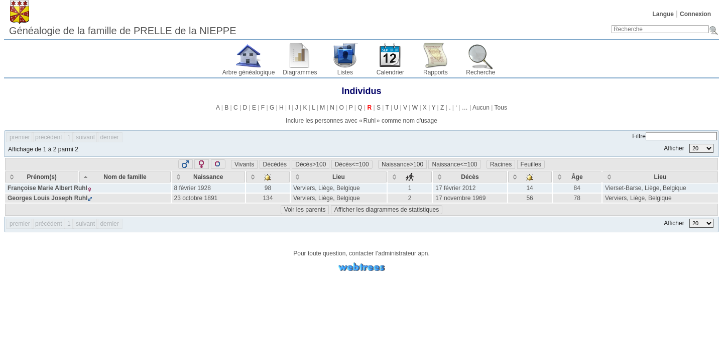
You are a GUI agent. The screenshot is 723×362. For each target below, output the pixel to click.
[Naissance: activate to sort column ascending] (208, 177)
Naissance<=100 (454, 164)
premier (20, 137)
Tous (501, 107)
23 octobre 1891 (196, 198)
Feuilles (531, 164)
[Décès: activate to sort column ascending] (470, 177)
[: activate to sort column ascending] (268, 177)
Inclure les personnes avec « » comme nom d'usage (361, 120)
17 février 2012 (455, 188)
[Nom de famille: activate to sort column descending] (124, 177)
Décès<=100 (352, 164)
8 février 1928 (192, 188)
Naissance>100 (402, 164)
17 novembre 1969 (460, 198)
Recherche (480, 72)
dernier (109, 137)
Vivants (244, 164)
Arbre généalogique (248, 72)
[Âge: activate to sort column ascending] (577, 177)
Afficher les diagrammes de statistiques (386, 209)
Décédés (275, 164)
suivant (85, 137)
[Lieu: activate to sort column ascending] (339, 177)
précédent (48, 137)
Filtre (674, 136)
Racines (501, 164)
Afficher (688, 148)
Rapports (435, 72)
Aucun (481, 107)
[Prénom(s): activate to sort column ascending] (41, 177)
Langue (663, 14)
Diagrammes (300, 72)
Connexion (695, 14)
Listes (345, 72)
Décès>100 (310, 164)
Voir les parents (305, 209)
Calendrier (390, 72)
